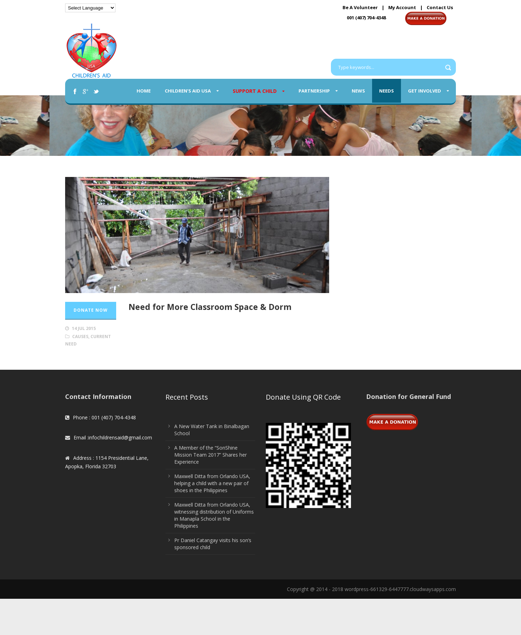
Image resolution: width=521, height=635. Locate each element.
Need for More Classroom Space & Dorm (209, 306)
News (358, 91)
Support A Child (255, 91)
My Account (402, 7)
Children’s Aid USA (188, 91)
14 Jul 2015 (84, 328)
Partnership (314, 91)
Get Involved (424, 91)
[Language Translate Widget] (90, 8)
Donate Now (91, 310)
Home (144, 91)
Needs (386, 91)
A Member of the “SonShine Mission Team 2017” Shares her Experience (210, 454)
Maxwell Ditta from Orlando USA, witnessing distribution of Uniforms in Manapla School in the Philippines (214, 515)
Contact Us (440, 7)
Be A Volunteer (360, 7)
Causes (80, 336)
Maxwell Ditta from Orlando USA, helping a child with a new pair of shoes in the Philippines (212, 483)
